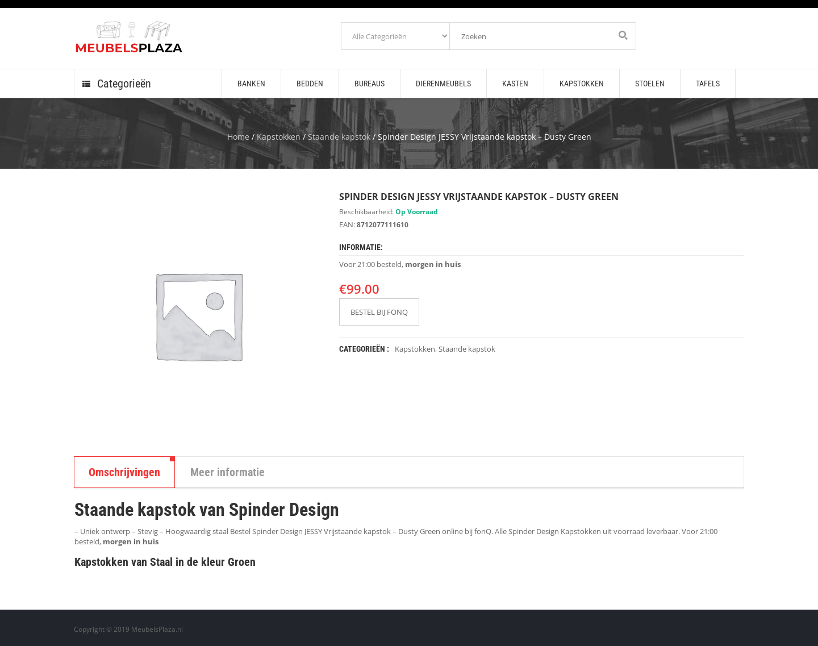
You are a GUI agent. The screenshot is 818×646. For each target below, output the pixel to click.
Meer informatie (227, 472)
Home (238, 136)
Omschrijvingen (124, 472)
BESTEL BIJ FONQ (379, 312)
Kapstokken (279, 136)
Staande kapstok (339, 136)
